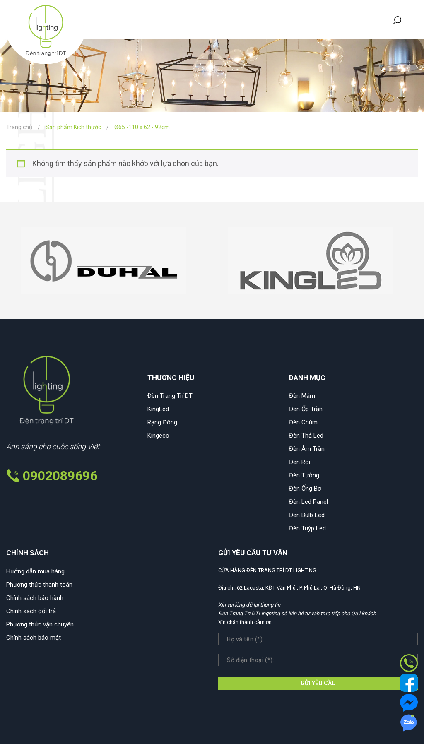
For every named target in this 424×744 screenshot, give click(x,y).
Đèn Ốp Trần (306, 409)
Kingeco (158, 435)
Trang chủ (19, 127)
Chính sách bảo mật (33, 637)
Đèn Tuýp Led (307, 528)
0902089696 (60, 476)
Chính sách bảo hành (34, 598)
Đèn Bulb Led (307, 515)
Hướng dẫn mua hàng (35, 571)
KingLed (158, 409)
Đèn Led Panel (308, 502)
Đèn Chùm (303, 422)
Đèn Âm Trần (307, 449)
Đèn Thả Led (306, 435)
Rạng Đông (162, 422)
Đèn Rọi (299, 462)
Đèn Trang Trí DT (170, 396)
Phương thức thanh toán (39, 584)
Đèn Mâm (302, 396)
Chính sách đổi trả (31, 611)
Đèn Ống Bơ (305, 488)
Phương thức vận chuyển (40, 624)
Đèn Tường (304, 475)
